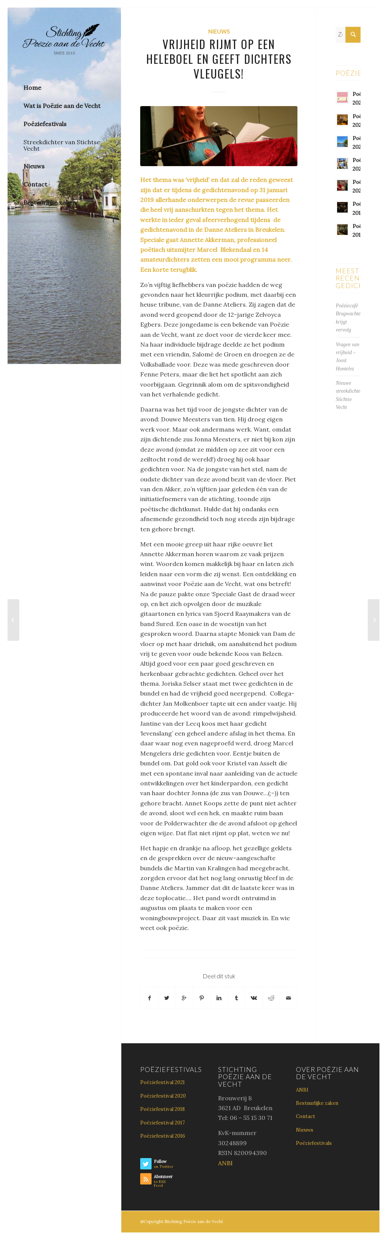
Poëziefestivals (314, 1143)
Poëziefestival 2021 (162, 1082)
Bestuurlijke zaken (317, 1103)
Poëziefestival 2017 (162, 1123)
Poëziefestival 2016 (162, 1136)
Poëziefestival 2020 (163, 1096)
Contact (305, 1116)
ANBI (225, 1163)
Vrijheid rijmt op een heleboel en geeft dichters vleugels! (219, 58)
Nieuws (219, 31)
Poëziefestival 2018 (162, 1109)
